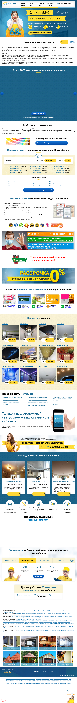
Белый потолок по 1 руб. (57, 186)
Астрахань (64, 683)
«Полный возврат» (38, 520)
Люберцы (21, 680)
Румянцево (31, 680)
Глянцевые (24, 324)
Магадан (8, 683)
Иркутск (39, 683)
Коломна (44, 677)
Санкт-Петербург (14, 683)
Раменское (70, 677)
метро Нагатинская (54, 680)
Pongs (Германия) (36, 166)
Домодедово (44, 679)
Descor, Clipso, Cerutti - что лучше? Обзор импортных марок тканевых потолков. (62, 399)
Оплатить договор (6, 672)
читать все (27, 394)
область (58, 680)
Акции (31, 3)
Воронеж (45, 683)
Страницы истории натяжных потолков (38, 402)
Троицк (70, 679)
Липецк (10, 683)
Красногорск (52, 677)
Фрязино (15, 679)
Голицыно (55, 679)
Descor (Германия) (37, 168)
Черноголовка (19, 679)
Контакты (41, 3)
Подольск (63, 677)
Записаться (38, 576)
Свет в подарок (13, 184)
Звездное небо (60, 172)
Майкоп (67, 680)
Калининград (36, 683)
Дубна (25, 677)
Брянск (58, 683)
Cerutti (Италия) (36, 172)
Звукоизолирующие (46, 345)
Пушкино (58, 679)
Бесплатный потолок (39, 186)
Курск (19, 683)
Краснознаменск (65, 679)
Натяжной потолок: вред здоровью (12, 397)
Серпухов (12, 679)
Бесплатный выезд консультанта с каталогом (51, 143)
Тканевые (60, 324)
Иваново (42, 683)
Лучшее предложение (39, 184)
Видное (30, 679)
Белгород (61, 683)
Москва (6, 677)
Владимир (55, 683)
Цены (30, 5)
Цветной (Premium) (16, 170)
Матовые (5, 324)
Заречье (44, 680)
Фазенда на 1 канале (26, 307)
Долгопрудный (21, 677)
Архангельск (69, 683)
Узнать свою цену (38, 113)
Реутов (28, 680)
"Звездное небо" (7, 345)
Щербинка (34, 680)
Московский (8, 680)
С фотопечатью (60, 170)
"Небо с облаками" (8, 366)
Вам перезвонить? (67, 5)
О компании (51, 3)
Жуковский (34, 677)
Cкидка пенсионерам (55, 181)
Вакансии (50, 5)
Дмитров (16, 677)
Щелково (23, 679)
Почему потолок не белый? (10, 400)
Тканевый (13, 172)
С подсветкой (59, 168)
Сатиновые (42, 324)
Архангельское (12, 680)
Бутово (19, 680)
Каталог (22, 3)
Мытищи (25, 680)
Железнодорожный (29, 677)
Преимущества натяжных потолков (37, 400)
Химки (37, 679)
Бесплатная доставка (39, 181)
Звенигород (52, 679)
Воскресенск (13, 677)
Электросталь (48, 680)
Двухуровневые (60, 166)
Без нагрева (43, 366)
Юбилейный (27, 679)
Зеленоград (40, 679)
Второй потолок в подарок (57, 184)
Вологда (48, 683)
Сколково (38, 680)
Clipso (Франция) (36, 170)
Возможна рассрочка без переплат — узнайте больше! (38, 117)
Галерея (22, 5)
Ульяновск (64, 680)
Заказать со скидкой (72, 42)
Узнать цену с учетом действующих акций (38, 190)
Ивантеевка (38, 677)
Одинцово (33, 679)
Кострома (23, 683)
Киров (27, 683)
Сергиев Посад (8, 679)
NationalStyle (72, 675)
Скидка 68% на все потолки (16, 181)
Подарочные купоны (14, 186)
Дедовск (61, 679)
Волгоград (52, 683)
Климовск (41, 677)
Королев (48, 677)
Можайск (55, 677)
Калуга (32, 683)
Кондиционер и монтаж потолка (36, 405)
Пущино (67, 677)
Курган (21, 683)
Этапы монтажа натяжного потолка (37, 397)
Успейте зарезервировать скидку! (40, 32)
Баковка (16, 680)
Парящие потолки (26, 366)
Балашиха (9, 677)
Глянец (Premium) (16, 168)
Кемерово (29, 683)
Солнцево (41, 680)
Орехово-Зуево (59, 677)
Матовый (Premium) (16, 166)
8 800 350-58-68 (65, 3)
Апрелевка (47, 679)
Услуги (40, 5)
